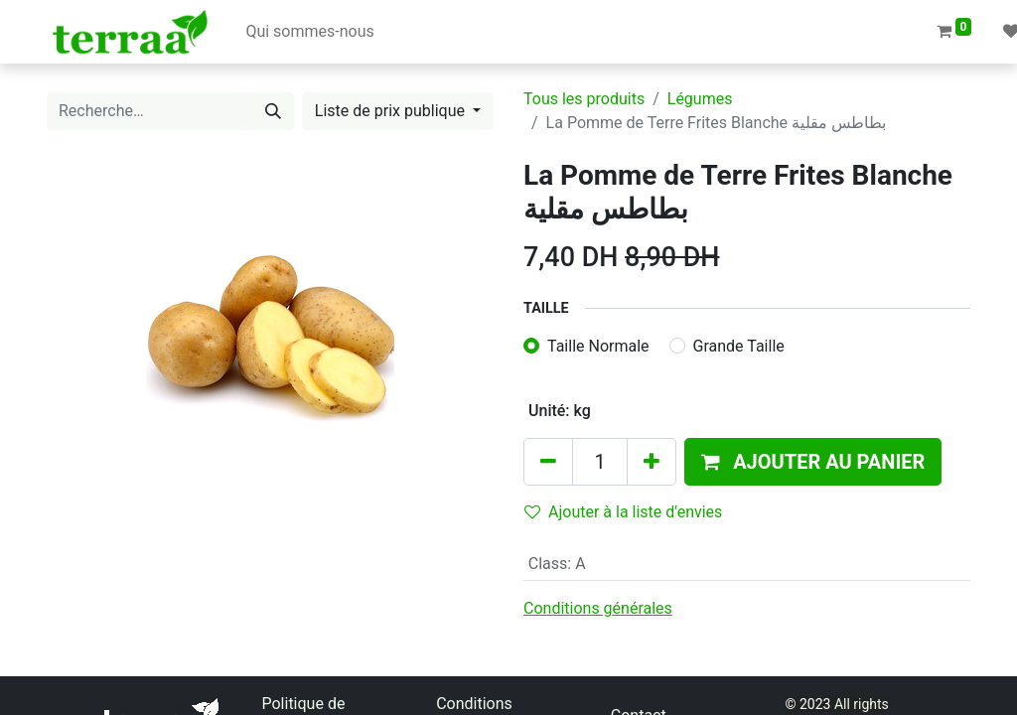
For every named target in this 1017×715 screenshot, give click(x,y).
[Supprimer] (548, 462)
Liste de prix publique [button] (392, 110)
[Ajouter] (651, 462)
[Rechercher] (273, 111)
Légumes (700, 98)
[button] (813, 462)
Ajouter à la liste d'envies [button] (623, 511)
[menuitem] (309, 32)
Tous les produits (584, 98)
